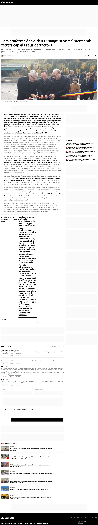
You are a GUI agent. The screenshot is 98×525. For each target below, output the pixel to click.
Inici (2, 520)
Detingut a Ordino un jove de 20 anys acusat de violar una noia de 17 (29, 486)
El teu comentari (7, 397)
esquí (36, 322)
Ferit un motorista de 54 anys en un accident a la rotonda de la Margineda (31, 470)
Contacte (8, 522)
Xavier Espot (29, 322)
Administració (13, 451)
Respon (11, 355)
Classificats (38, 520)
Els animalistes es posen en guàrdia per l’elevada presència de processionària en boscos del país (79, 156)
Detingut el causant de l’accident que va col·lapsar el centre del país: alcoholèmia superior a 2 (80, 148)
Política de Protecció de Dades (27, 522)
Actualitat (4, 38)
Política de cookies (42, 522)
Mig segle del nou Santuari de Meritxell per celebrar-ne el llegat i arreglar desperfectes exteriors (31, 478)
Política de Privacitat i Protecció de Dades (25, 409)
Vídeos (31, 520)
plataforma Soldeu (6, 322)
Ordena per (54, 346)
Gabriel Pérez (7, 55)
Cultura (12, 476)
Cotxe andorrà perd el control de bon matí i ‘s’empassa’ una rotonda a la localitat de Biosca (80, 160)
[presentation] (14, 415)
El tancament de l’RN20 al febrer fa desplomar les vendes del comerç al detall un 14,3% (30, 494)
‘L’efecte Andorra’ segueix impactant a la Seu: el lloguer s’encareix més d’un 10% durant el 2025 (30, 462)
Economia (12, 459)
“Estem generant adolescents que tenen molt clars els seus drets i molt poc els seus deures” (80, 152)
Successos (12, 468)
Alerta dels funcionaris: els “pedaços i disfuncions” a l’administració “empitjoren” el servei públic (29, 454)
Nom (4, 389)
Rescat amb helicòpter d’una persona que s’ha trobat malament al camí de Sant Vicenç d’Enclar (80, 144)
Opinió (15, 520)
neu (22, 322)
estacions (16, 322)
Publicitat (15, 522)
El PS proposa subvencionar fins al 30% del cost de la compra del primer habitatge (31, 446)
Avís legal (51, 522)
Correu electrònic (39, 389)
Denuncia (18, 355)
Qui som (3, 522)
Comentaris (28, 55)
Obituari (45, 520)
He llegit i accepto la (19, 409)
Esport (26, 520)
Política (12, 443)
